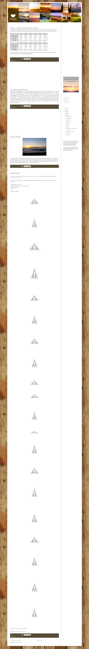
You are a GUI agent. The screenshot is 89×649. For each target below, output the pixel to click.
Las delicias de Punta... (19, 90)
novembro (68, 118)
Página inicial (40, 640)
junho (67, 126)
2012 (66, 113)
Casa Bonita (15, 173)
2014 (66, 109)
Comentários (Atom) (18, 642)
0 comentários (17, 58)
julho (67, 125)
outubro (67, 120)
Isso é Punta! (15, 137)
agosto (67, 123)
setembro (68, 121)
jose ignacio (18, 636)
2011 (66, 115)
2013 (66, 111)
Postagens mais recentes (16, 640)
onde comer (23, 107)
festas (65, 99)
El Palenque (53, 101)
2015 (66, 108)
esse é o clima (18, 60)
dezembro (68, 116)
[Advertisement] (34, 74)
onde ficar (22, 636)
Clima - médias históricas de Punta (24, 28)
